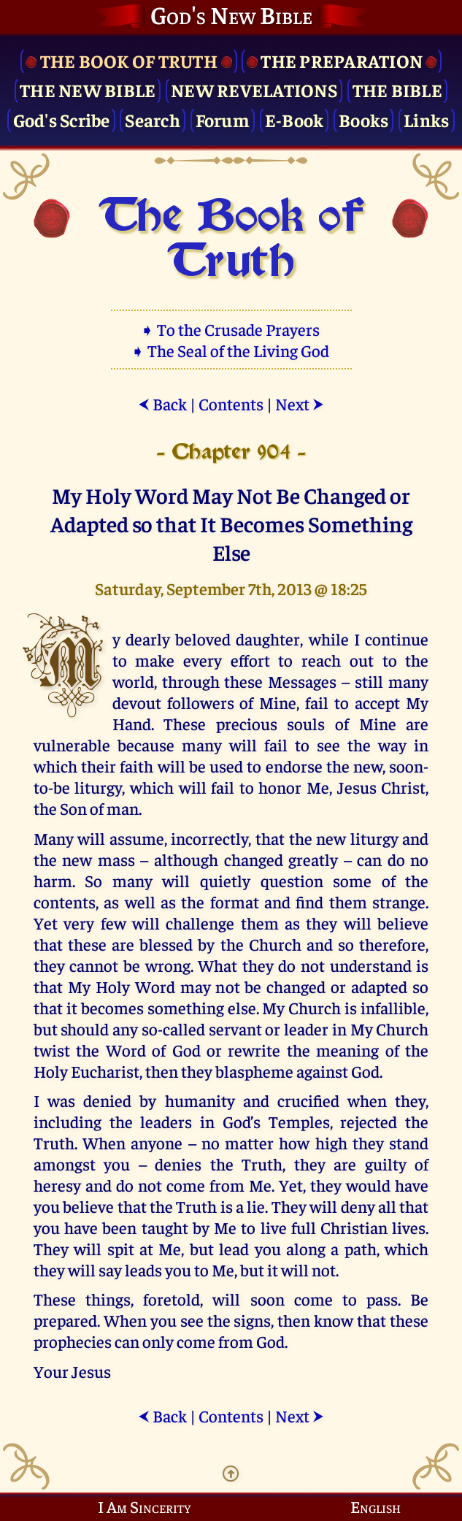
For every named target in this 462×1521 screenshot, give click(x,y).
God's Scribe (61, 119)
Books (363, 119)
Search (152, 119)
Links (426, 119)
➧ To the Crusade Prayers (231, 329)
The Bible (397, 89)
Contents (231, 403)
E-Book (294, 119)
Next (299, 403)
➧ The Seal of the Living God (231, 350)
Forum (223, 119)
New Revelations (254, 89)
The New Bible (87, 89)
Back (162, 403)
